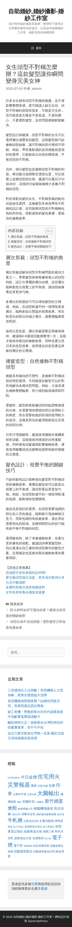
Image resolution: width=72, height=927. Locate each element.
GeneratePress (38, 921)
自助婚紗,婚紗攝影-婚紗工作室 (36, 14)
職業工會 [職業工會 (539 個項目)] (48, 831)
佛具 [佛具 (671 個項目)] (34, 785)
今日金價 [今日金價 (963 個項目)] (29, 777)
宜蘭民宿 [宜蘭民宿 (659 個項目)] (28, 801)
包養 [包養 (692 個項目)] (52, 785)
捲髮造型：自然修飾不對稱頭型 (31, 241)
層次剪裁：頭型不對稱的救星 (29, 236)
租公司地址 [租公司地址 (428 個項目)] (18, 826)
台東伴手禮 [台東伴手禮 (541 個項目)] (19, 794)
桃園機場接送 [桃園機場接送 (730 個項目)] (43, 808)
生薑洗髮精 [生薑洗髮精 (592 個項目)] (46, 821)
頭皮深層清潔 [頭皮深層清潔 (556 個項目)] (41, 845)
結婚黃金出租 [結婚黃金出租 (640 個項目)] (33, 831)
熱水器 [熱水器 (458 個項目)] (60, 814)
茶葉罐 (42, 888)
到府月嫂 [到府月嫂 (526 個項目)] (43, 785)
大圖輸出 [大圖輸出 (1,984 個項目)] (48, 793)
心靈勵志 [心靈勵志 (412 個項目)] (39, 802)
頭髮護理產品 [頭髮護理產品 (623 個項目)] (23, 851)
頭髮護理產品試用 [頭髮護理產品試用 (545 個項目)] (44, 851)
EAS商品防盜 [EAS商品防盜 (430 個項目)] (14, 777)
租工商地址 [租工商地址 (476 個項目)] (48, 826)
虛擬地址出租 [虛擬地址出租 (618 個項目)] (22, 838)
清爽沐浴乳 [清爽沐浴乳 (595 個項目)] (28, 814)
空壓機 (36, 884)
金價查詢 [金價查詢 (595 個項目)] (38, 838)
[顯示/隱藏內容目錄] (46, 231)
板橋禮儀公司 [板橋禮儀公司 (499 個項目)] (25, 808)
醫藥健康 (16, 604)
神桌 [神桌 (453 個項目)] (10, 826)
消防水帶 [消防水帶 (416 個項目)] (16, 814)
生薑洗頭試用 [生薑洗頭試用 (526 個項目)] (30, 821)
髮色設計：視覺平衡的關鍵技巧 (31, 246)
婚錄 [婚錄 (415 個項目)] (19, 802)
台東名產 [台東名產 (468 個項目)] (31, 794)
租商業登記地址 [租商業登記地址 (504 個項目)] (33, 826)
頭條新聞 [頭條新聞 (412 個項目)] (28, 846)
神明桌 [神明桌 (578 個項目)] (59, 821)
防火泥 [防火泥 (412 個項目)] (48, 838)
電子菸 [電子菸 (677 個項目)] (18, 845)
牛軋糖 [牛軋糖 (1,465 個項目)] (15, 820)
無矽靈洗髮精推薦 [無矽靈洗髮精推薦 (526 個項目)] (46, 814)
